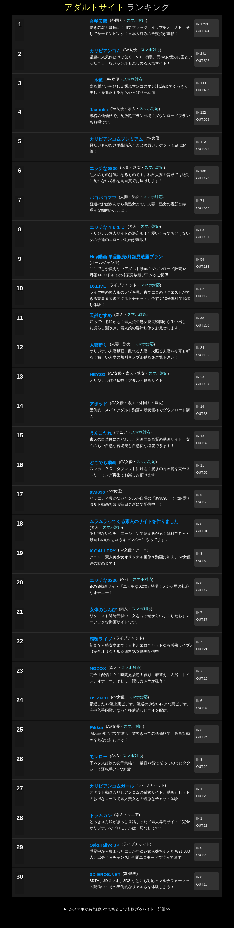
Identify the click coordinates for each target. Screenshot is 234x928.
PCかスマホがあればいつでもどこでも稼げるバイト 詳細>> (117, 909)
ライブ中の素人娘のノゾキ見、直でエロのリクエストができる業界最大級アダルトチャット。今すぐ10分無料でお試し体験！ (140, 298)
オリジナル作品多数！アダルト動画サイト (126, 381)
